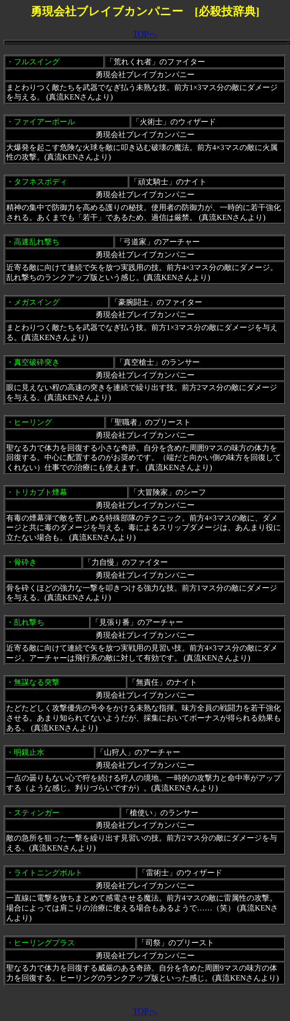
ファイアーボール (44, 122)
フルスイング (37, 62)
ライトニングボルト (48, 873)
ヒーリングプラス (44, 943)
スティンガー (37, 813)
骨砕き (25, 562)
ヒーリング (33, 422)
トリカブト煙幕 (40, 492)
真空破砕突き (37, 362)
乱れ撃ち (29, 622)
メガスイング (37, 302)
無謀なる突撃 (37, 682)
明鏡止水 (29, 752)
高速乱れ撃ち (37, 242)
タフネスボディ (40, 182)
